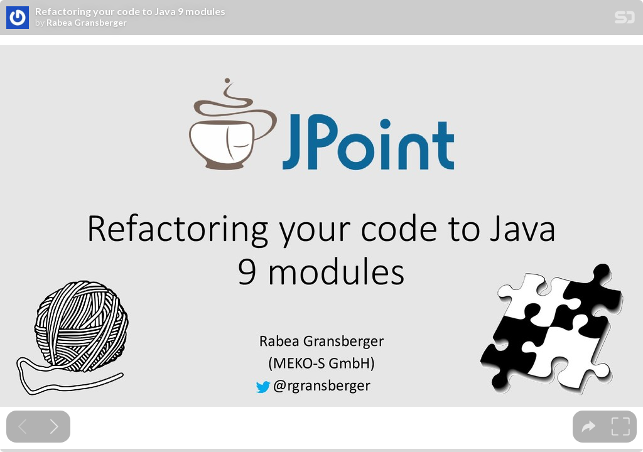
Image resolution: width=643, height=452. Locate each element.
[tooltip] (589, 426)
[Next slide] (54, 426)
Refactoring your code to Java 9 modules (130, 11)
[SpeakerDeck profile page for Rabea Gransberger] (17, 18)
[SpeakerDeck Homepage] (625, 20)
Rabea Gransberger (86, 22)
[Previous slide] (22, 426)
